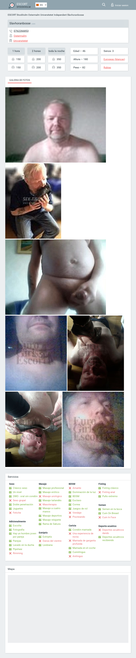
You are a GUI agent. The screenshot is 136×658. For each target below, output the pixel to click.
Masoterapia (50, 504)
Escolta (17, 525)
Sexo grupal (19, 500)
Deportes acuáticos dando (113, 531)
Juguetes (18, 508)
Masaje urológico (52, 496)
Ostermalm (34, 15)
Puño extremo (110, 496)
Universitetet (46, 15)
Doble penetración (23, 504)
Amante (77, 488)
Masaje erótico (51, 492)
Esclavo (77, 500)
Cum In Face (109, 517)
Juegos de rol (80, 508)
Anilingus (78, 556)
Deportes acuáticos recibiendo (113, 538)
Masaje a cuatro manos (51, 510)
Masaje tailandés (52, 500)
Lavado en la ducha (23, 545)
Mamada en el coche (84, 547)
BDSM (76, 496)
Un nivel (17, 492)
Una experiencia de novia (83, 535)
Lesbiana (48, 545)
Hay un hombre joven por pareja (24, 535)
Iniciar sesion (119, 5)
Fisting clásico (110, 488)
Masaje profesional (53, 488)
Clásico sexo (20, 488)
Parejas (17, 540)
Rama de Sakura (51, 523)
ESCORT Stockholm (18, 15)
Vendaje (77, 512)
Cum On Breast (110, 513)
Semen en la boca (112, 509)
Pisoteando (79, 516)
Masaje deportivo (52, 515)
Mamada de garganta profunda (84, 542)
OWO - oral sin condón (25, 496)
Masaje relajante (52, 519)
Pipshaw (17, 549)
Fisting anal (108, 492)
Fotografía (18, 529)
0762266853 (21, 30)
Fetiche (17, 512)
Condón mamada (82, 529)
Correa (76, 504)
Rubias (107, 67)
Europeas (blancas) (114, 59)
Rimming (18, 553)
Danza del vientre (52, 540)
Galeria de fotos (19, 80)
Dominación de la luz (84, 492)
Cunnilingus (79, 552)
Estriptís (47, 536)
